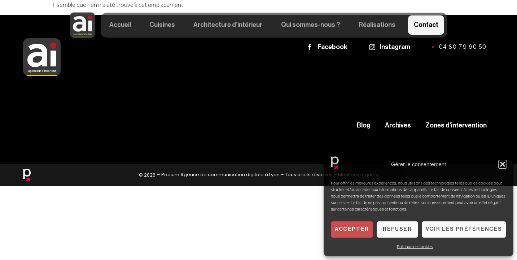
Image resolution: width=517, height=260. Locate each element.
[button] (502, 164)
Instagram (395, 47)
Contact (426, 26)
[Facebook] (310, 47)
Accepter (352, 229)
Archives (398, 125)
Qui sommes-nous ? (310, 26)
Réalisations (377, 26)
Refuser (397, 229)
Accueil (120, 26)
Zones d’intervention (456, 125)
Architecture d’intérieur (227, 26)
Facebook (332, 47)
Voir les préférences (464, 229)
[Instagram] (372, 47)
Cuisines (162, 26)
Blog (364, 125)
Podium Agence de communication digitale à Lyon (220, 174)
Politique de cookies (415, 246)
